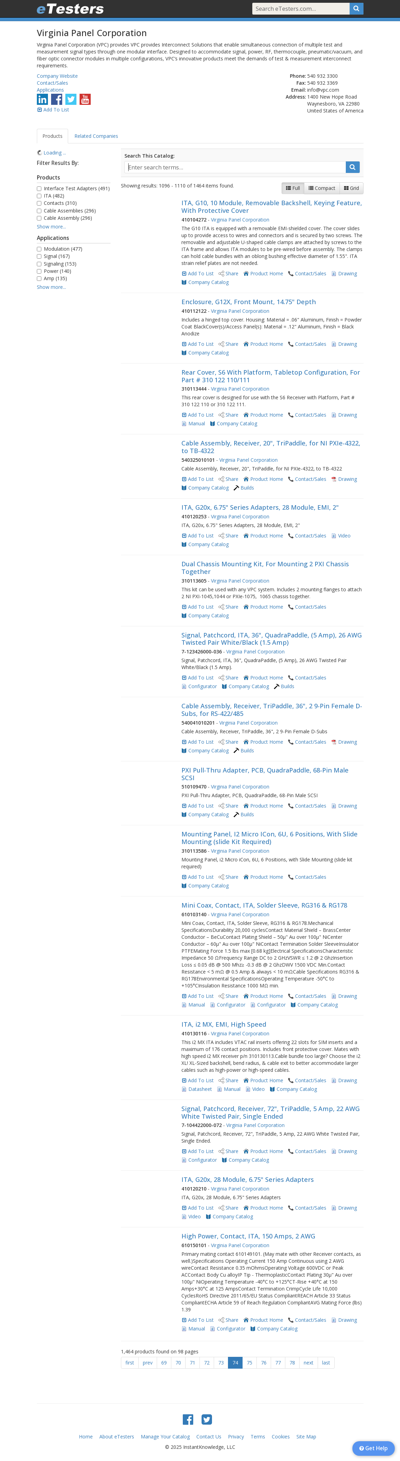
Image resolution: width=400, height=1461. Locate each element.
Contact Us (208, 1436)
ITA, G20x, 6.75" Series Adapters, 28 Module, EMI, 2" (260, 507)
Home (86, 1436)
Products (52, 136)
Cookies (281, 1436)
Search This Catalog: (149, 155)
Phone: (298, 76)
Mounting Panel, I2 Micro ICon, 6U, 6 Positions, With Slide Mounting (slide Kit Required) (269, 838)
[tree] (74, 153)
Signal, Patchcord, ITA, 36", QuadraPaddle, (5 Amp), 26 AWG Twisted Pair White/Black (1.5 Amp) (271, 639)
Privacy (236, 1436)
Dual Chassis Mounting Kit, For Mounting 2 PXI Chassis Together (265, 568)
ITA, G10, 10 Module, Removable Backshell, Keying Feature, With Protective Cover (271, 207)
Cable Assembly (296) (64, 218)
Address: (296, 96)
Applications (50, 89)
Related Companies (96, 136)
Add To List (56, 109)
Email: (298, 89)
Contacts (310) (57, 203)
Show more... (51, 226)
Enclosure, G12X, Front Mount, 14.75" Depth (248, 302)
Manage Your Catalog (165, 1436)
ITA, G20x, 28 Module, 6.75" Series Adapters (247, 1179)
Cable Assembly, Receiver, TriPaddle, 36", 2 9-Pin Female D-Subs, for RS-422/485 (271, 710)
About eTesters (116, 1436)
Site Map (306, 1436)
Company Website (57, 76)
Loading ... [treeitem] (54, 152)
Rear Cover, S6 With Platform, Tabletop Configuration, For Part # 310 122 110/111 (270, 376)
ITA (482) (50, 195)
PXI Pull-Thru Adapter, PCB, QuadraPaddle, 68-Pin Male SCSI (265, 774)
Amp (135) (52, 278)
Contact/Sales (52, 83)
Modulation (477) (59, 248)
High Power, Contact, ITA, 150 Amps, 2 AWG (248, 1236)
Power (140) (54, 271)
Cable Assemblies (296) (66, 210)
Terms (258, 1436)
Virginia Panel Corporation (240, 219)
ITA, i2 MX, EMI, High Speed (223, 1024)
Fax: (301, 83)
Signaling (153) (56, 263)
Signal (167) (53, 256)
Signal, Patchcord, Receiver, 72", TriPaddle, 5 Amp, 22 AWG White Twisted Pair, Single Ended (270, 1112)
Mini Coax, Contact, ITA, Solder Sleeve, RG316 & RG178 (264, 905)
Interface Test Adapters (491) (73, 188)
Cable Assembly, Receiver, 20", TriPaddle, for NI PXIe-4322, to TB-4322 (270, 447)
